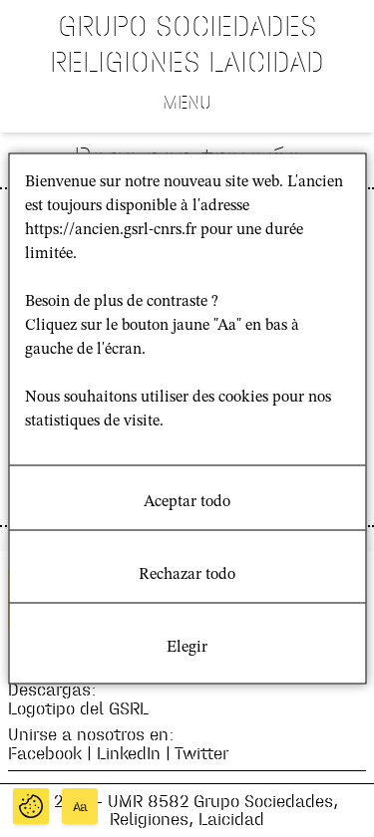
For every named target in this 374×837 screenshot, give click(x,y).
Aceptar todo (187, 502)
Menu (187, 102)
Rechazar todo (187, 575)
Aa (80, 806)
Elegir (187, 648)
